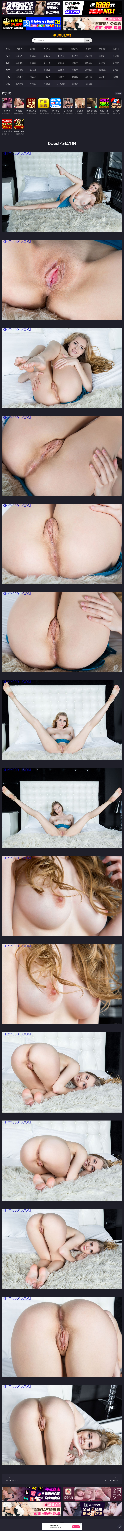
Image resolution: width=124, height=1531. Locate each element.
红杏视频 (75, 84)
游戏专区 (61, 49)
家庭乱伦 (33, 77)
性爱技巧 (116, 77)
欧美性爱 (61, 63)
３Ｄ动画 (61, 56)
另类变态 (116, 63)
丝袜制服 (88, 56)
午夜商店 (33, 84)
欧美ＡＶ (47, 56)
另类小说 (88, 77)
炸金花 (88, 49)
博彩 (8, 49)
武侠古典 (61, 77)
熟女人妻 (75, 56)
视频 (8, 56)
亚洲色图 (33, 70)
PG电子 (19, 49)
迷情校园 (75, 77)
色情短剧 (88, 84)
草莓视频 (47, 84)
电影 (8, 63)
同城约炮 (19, 84)
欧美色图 (47, 70)
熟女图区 (102, 70)
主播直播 (102, 56)
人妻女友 (47, 77)
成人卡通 (47, 63)
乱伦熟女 (102, 63)
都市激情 (19, 77)
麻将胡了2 (74, 49)
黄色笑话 (102, 77)
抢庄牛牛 (116, 49)
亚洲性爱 (19, 63)
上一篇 (18, 1479)
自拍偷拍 (33, 56)
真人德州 (33, 49)
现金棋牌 (102, 49)
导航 (8, 83)
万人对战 (47, 49)
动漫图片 (61, 70)
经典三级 (88, 63)
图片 (8, 69)
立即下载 (76, 1527)
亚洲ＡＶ (19, 56)
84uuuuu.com (62, 35)
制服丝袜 (75, 63)
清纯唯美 (88, 70)
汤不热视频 (61, 84)
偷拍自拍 (33, 63)
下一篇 (105, 1479)
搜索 (88, 40)
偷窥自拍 (19, 70)
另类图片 (116, 70)
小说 (8, 76)
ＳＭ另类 (116, 56)
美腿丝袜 (75, 70)
